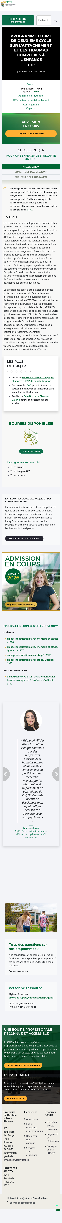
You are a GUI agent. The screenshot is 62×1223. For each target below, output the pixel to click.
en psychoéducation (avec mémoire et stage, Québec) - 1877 (32, 648)
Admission (32, 1119)
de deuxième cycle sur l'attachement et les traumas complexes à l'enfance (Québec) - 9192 (31, 680)
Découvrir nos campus (31, 1139)
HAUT (57, 1209)
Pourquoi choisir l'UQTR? (52, 1149)
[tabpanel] (31, 333)
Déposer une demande (31, 133)
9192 (36, 91)
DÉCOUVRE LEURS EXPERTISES (23, 1065)
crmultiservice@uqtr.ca (10, 1159)
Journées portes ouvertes (52, 1125)
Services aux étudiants (31, 1151)
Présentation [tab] (31, 166)
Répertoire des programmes (17, 20)
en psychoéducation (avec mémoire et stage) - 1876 (32, 640)
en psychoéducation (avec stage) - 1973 (29, 655)
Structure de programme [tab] (31, 177)
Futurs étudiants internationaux (32, 1127)
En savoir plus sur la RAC (24, 538)
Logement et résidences (52, 1137)
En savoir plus (15, 1098)
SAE (29, 385)
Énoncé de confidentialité (22, 1202)
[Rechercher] (43, 20)
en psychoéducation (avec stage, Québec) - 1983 (31, 661)
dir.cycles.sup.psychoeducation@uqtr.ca (31, 997)
